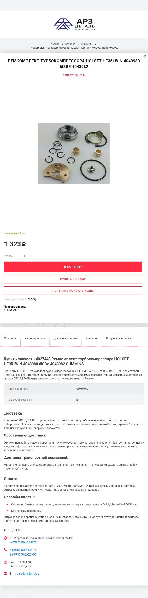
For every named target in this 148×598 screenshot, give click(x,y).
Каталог (70, 43)
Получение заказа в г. (120, 338)
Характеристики (35, 338)
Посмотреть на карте (22, 541)
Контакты (92, 338)
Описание (10, 338)
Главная (54, 43)
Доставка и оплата (65, 338)
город (32, 299)
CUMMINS (86, 43)
